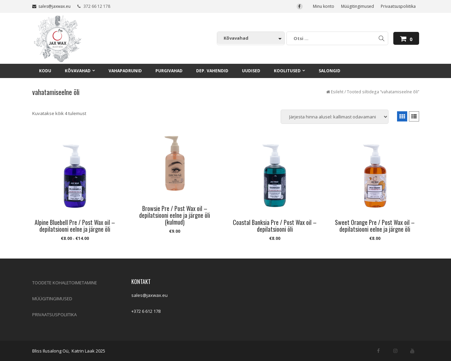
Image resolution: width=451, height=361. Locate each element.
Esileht (337, 92)
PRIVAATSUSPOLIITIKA (54, 314)
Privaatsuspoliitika (398, 6)
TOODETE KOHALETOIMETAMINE (64, 283)
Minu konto (323, 6)
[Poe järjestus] (335, 117)
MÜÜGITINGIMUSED (52, 299)
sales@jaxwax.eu (51, 6)
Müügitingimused (357, 6)
